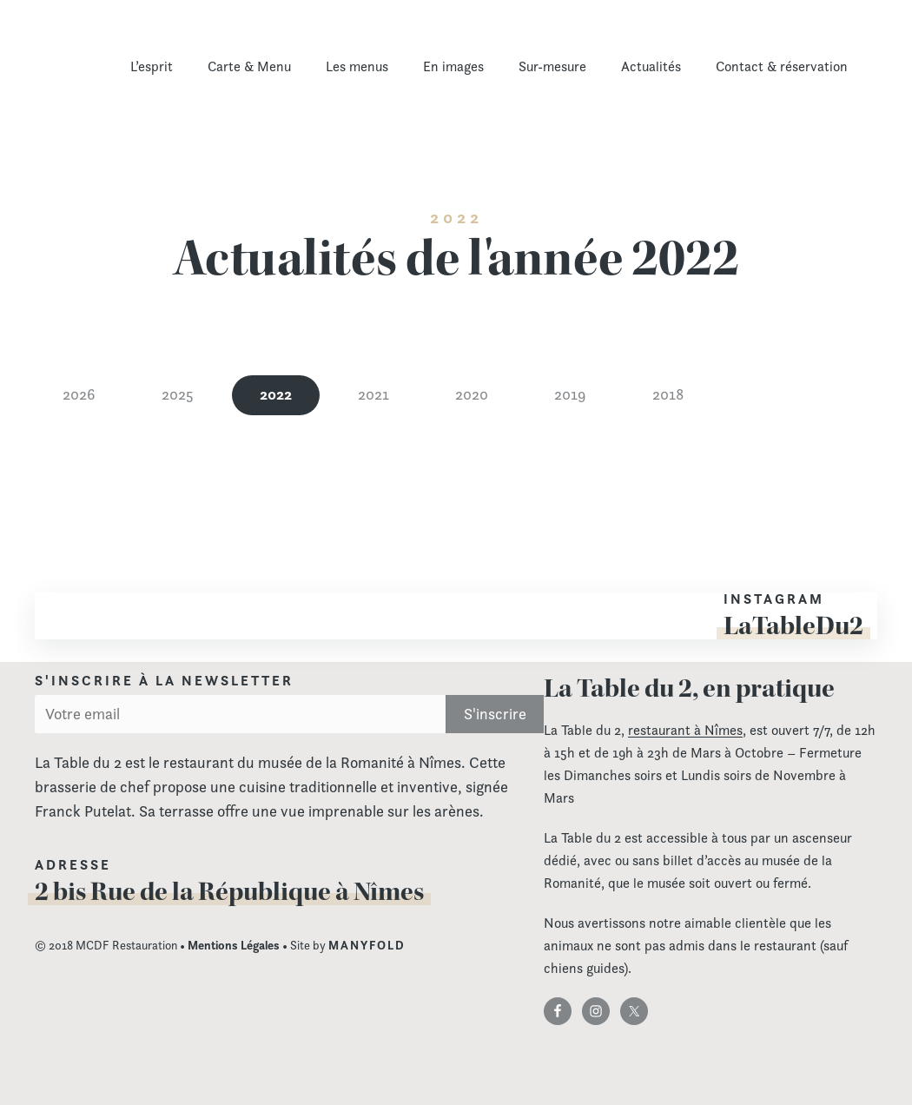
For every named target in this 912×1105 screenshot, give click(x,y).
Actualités (651, 66)
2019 (570, 394)
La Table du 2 (117, 77)
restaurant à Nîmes (685, 730)
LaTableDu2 (793, 625)
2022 (276, 394)
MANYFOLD (367, 945)
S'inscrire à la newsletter (164, 681)
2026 (79, 394)
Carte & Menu (249, 66)
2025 (178, 394)
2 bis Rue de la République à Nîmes (229, 891)
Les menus (357, 66)
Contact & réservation (782, 66)
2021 (373, 394)
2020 (471, 394)
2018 (668, 394)
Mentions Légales (234, 945)
